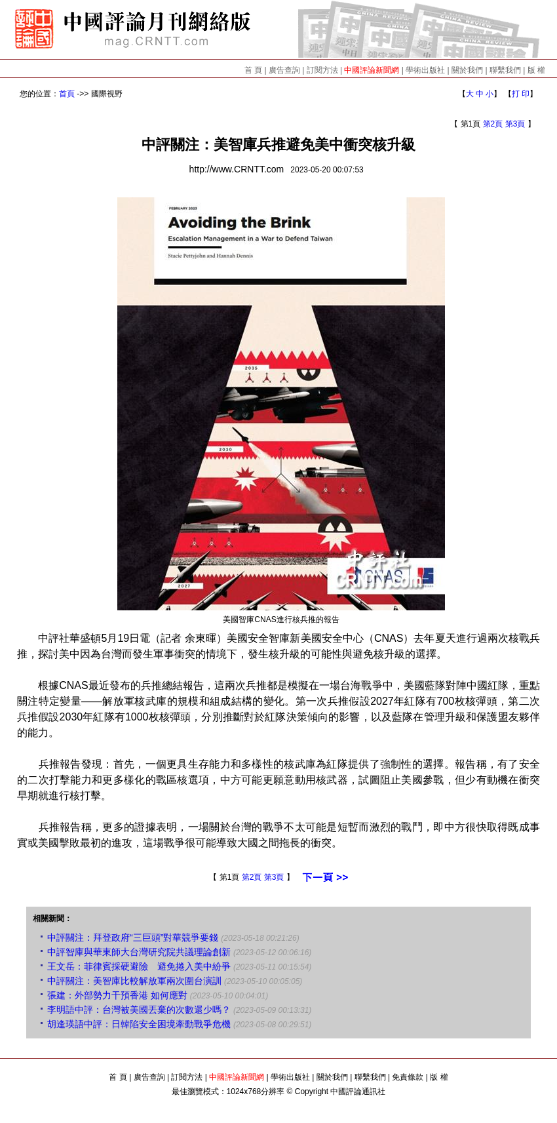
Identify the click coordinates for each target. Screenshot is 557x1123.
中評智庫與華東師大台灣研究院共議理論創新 (139, 952)
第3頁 (515, 123)
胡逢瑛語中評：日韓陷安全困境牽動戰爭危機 (139, 1024)
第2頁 (493, 123)
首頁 (67, 93)
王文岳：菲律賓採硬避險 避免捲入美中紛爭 (139, 966)
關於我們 (467, 70)
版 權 (536, 70)
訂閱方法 (322, 70)
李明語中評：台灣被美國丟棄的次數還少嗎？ (139, 1009)
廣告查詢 (284, 70)
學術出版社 (425, 70)
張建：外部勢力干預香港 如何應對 (117, 995)
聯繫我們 (505, 70)
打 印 (520, 93)
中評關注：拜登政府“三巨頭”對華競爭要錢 (132, 937)
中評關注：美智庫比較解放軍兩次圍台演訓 (134, 980)
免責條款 (407, 1077)
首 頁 (253, 70)
